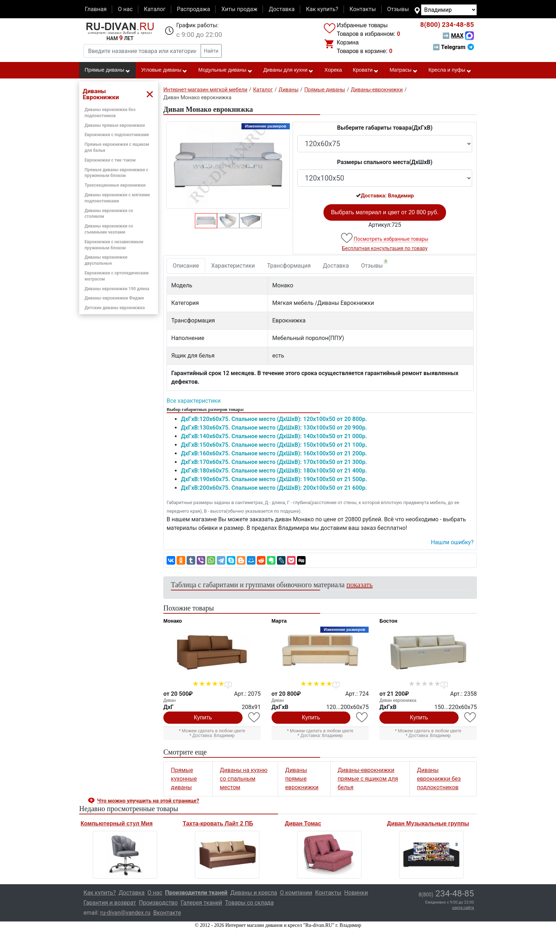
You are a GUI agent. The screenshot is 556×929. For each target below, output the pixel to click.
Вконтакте (167, 912)
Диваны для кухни (288, 70)
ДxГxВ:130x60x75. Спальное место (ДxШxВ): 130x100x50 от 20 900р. (274, 427)
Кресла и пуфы (449, 70)
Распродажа (193, 9)
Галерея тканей (201, 902)
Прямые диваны (107, 70)
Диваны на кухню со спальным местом (244, 779)
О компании (296, 892)
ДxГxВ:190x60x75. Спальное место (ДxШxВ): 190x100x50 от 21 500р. (274, 479)
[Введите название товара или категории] (142, 51)
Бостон (388, 621)
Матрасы (403, 70)
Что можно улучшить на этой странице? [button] (148, 801)
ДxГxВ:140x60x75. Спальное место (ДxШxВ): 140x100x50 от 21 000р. (274, 436)
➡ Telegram (453, 47)
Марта (279, 621)
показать (359, 585)
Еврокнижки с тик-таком (110, 160)
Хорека (333, 70)
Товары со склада (249, 902)
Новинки (356, 892)
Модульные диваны (225, 70)
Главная (96, 9)
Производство (158, 902)
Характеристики (233, 265)
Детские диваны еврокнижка (115, 307)
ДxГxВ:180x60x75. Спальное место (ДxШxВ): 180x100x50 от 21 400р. (274, 470)
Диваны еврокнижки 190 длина (117, 288)
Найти (211, 51)
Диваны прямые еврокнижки (115, 125)
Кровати (366, 70)
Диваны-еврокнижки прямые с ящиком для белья (368, 779)
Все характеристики (194, 400)
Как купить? (322, 9)
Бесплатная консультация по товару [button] (385, 248)
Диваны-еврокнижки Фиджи (114, 298)
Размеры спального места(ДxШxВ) (384, 162)
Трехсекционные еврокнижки (115, 185)
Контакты (363, 9)
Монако (172, 621)
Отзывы (398, 9)
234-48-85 (447, 25)
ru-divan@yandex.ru (125, 912)
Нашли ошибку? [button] (452, 542)
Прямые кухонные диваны (184, 779)
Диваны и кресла (253, 892)
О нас (125, 9)
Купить (203, 717)
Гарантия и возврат (109, 902)
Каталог (155, 9)
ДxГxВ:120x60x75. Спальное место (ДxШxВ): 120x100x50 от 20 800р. (274, 419)
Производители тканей (196, 892)
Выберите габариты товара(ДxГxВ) (385, 127)
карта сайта (463, 907)
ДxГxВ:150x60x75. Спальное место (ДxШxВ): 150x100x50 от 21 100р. (274, 444)
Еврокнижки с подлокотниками (117, 134)
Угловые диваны (164, 70)
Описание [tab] (186, 265)
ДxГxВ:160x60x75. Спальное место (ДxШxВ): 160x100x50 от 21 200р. (274, 453)
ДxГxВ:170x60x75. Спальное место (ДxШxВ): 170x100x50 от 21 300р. (274, 462)
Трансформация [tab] (289, 265)
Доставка (281, 9)
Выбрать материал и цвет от (384, 212)
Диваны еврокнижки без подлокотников (439, 779)
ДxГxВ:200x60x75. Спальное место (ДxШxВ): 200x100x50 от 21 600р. (274, 487)
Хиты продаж (239, 9)
